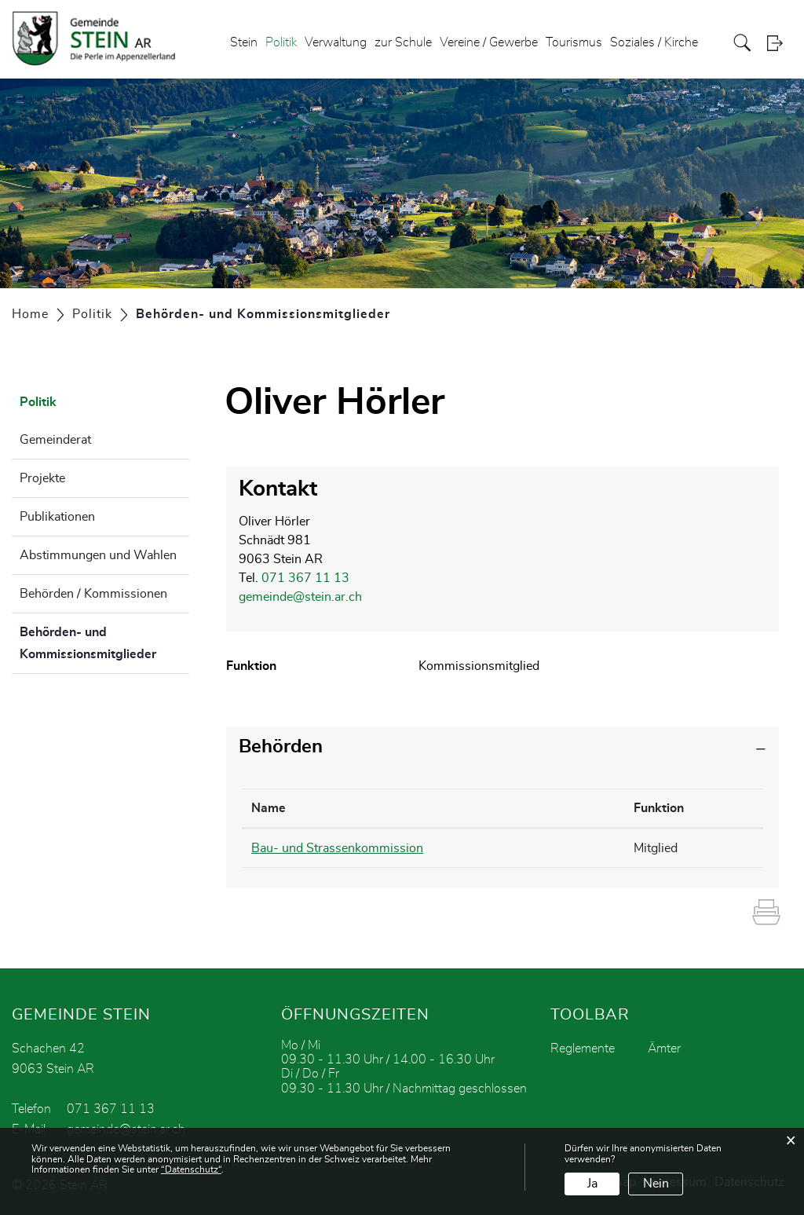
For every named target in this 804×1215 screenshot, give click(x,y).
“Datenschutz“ (191, 1169)
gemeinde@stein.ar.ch (300, 597)
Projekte (42, 478)
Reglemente (582, 1048)
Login (779, 42)
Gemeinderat (55, 440)
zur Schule (403, 42)
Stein (244, 42)
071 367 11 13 (305, 578)
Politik (281, 42)
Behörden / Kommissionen (93, 593)
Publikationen (57, 517)
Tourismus (574, 42)
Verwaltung (336, 42)
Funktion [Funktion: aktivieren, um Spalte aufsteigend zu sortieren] (659, 808)
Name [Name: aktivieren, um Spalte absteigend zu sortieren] (268, 808)
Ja (592, 1183)
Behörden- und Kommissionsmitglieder (104, 643)
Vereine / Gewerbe (489, 42)
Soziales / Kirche (654, 42)
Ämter (664, 1048)
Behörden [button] (281, 746)
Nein (656, 1183)
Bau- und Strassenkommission (337, 848)
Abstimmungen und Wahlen (98, 555)
